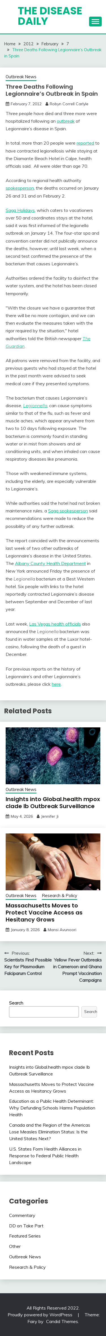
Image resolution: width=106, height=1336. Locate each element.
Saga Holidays (20, 210)
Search (16, 1003)
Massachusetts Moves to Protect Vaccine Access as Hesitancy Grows (44, 912)
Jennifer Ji (50, 816)
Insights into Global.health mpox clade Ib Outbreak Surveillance (53, 802)
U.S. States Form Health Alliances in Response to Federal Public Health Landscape (45, 1155)
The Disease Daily (50, 15)
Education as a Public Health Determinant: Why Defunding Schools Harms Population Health (52, 1107)
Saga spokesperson (68, 511)
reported (85, 143)
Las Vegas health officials (55, 624)
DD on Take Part (26, 1226)
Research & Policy (59, 895)
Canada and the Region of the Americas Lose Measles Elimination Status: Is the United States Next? (49, 1131)
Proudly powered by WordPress (40, 1314)
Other (15, 1246)
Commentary (22, 1215)
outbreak (66, 121)
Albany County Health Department (50, 563)
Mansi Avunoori (62, 929)
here (56, 684)
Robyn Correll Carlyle (69, 103)
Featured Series (25, 1236)
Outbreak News (21, 76)
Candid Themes (62, 1321)
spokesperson (20, 188)
